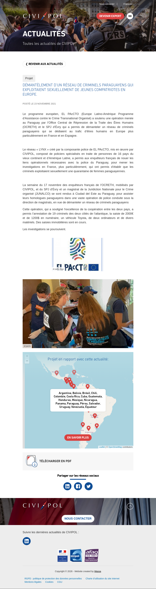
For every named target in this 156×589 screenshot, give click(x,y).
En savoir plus (78, 437)
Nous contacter (106, 4)
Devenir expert (110, 16)
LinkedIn (67, 486)
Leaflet (102, 447)
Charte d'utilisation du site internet (102, 578)
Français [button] (127, 4)
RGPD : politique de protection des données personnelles (53, 578)
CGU (59, 582)
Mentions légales (33, 582)
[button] (78, 254)
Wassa (97, 571)
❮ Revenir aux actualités (44, 64)
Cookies (49, 582)
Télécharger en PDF (55, 461)
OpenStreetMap (115, 447)
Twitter (89, 486)
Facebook (78, 486)
